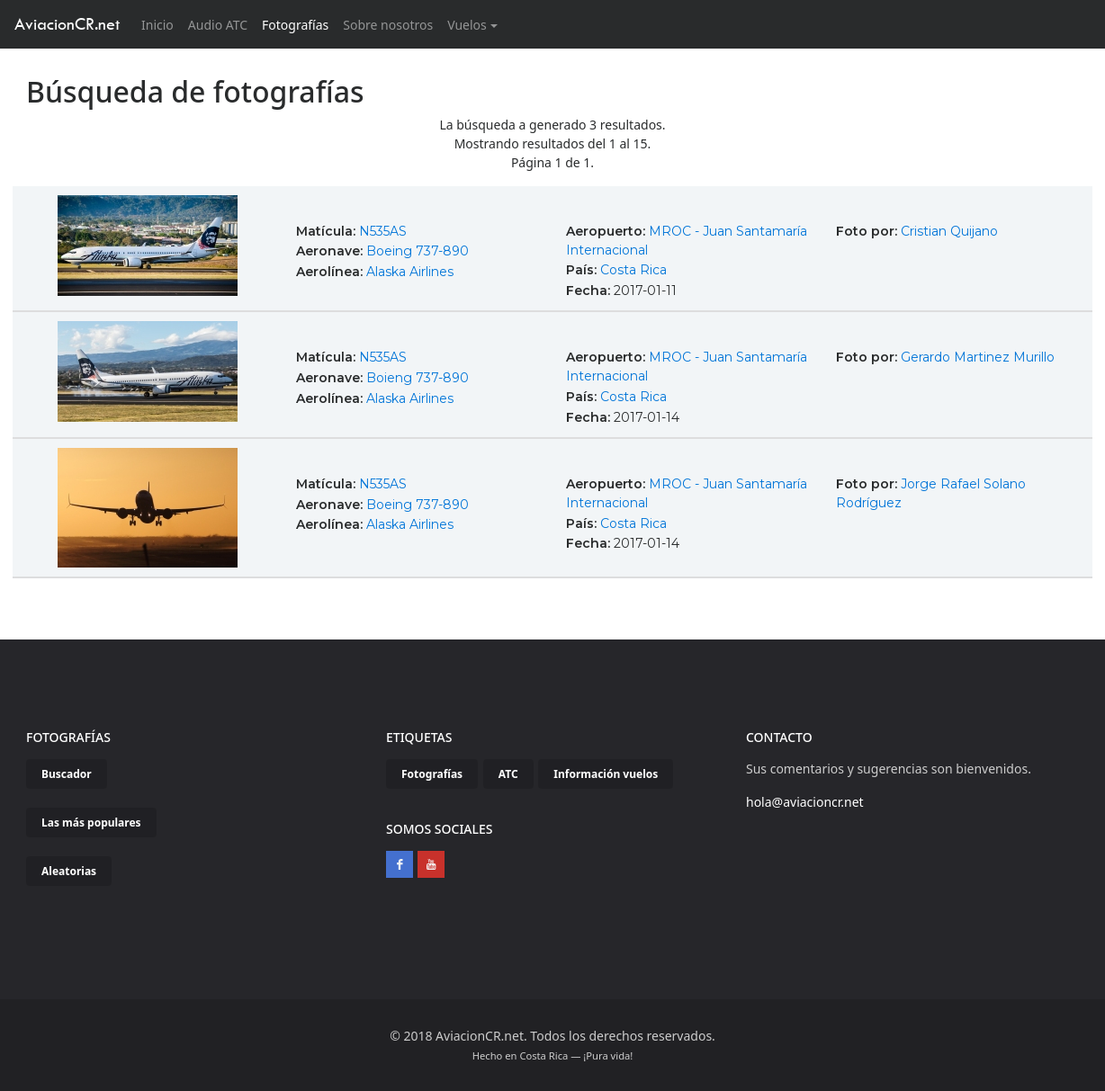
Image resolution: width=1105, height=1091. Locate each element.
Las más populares (91, 822)
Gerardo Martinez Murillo (978, 357)
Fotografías (295, 24)
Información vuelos (605, 774)
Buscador (66, 774)
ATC (508, 774)
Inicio (161, 23)
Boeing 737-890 (417, 251)
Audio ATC (217, 24)
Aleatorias (68, 871)
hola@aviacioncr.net (805, 801)
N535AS (383, 231)
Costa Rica (633, 270)
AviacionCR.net (67, 23)
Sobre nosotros (388, 24)
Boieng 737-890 (417, 378)
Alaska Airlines (410, 272)
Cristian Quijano (949, 231)
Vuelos (467, 24)
